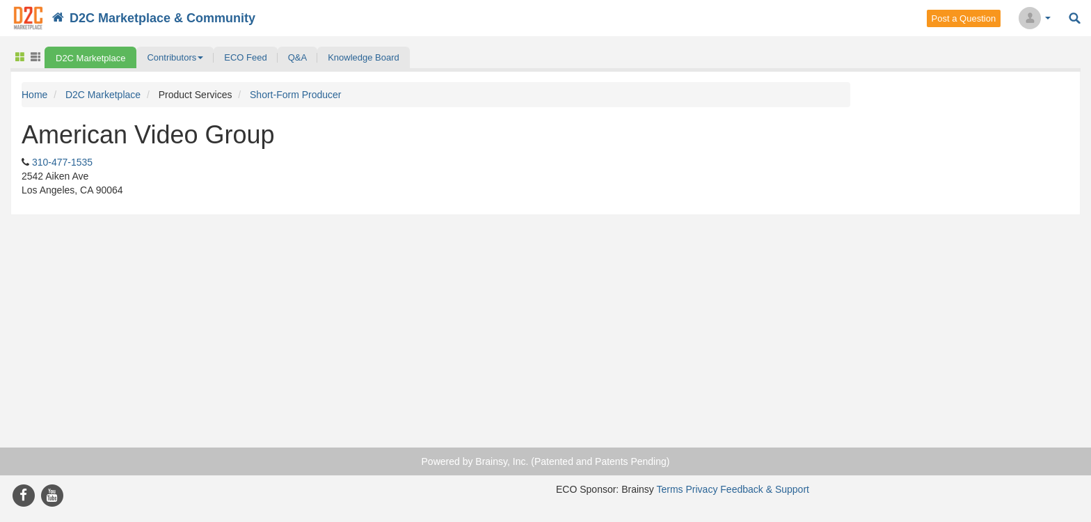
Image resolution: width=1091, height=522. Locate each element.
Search (1075, 18)
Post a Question (964, 18)
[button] (175, 57)
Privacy (702, 489)
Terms (669, 489)
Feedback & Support (764, 489)
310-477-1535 (62, 162)
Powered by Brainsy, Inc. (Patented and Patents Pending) (546, 461)
